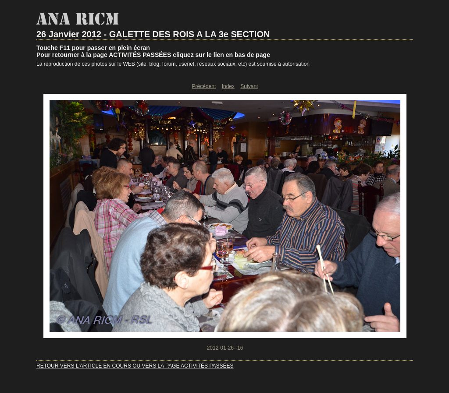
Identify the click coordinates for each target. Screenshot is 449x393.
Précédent (204, 86)
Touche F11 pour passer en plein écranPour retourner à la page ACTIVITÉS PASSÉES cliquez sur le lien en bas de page (153, 51)
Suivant (249, 86)
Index (228, 86)
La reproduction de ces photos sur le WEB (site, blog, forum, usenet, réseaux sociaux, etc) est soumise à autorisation (173, 64)
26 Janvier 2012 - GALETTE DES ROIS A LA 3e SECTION (153, 34)
